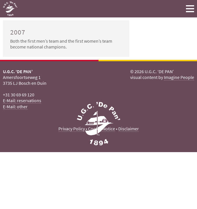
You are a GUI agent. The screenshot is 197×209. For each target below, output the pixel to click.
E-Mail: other (15, 106)
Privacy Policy (71, 128)
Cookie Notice (101, 128)
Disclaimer (128, 128)
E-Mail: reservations (22, 100)
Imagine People (179, 77)
